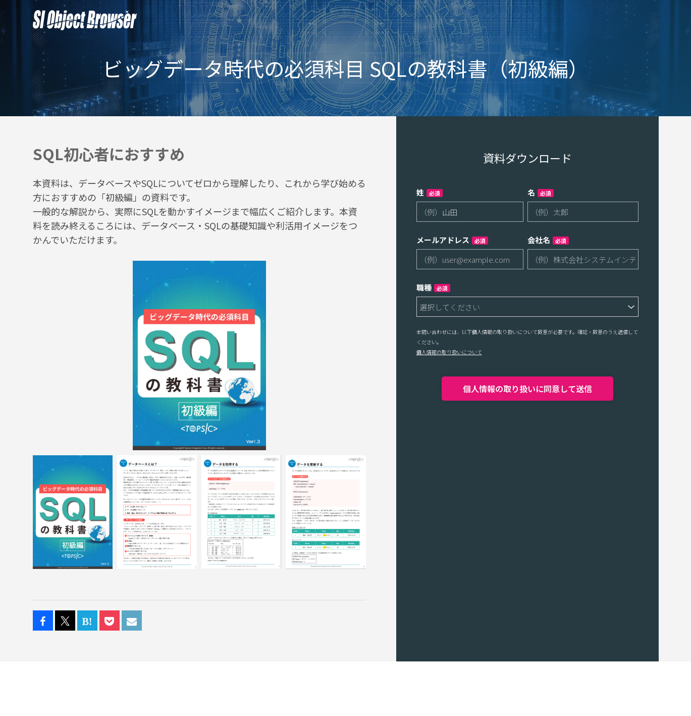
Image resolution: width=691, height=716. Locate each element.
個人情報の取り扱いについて (449, 352)
